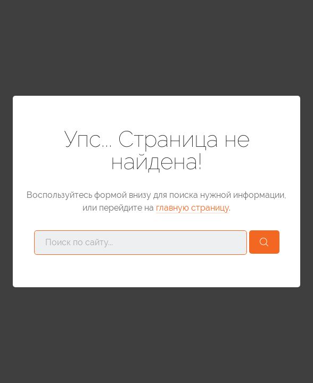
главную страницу (192, 208)
